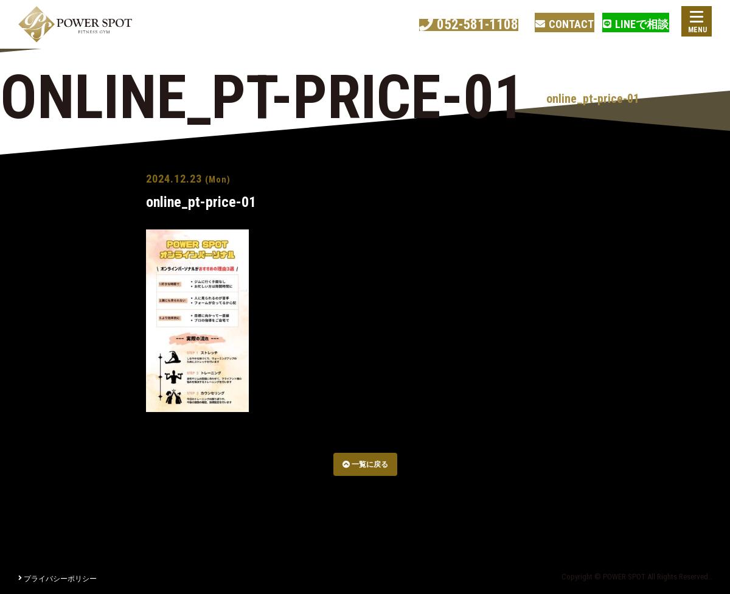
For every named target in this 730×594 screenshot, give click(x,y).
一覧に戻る (365, 464)
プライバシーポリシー (57, 579)
